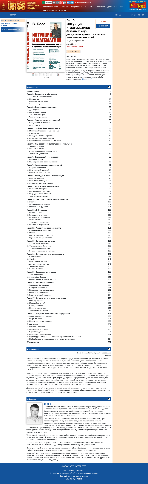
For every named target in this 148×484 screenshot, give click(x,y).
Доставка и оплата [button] (115, 7)
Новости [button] (88, 7)
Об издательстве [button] (50, 7)
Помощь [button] (117, 15)
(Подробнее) (87, 79)
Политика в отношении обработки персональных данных (73, 473)
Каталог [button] (12, 15)
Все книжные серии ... (12, 29)
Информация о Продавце (74, 471)
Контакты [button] (65, 7)
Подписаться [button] (76, 7)
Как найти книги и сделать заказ (74, 476)
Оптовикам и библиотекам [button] (54, 10)
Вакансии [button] (100, 7)
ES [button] (54, 2)
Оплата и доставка (74, 479)
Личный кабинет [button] (137, 15)
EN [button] (57, 2)
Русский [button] (49, 2)
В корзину (103, 26)
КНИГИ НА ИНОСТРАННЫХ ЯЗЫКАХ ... (9, 24)
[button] (61, 2)
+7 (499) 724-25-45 (83, 2)
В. (47, 404)
